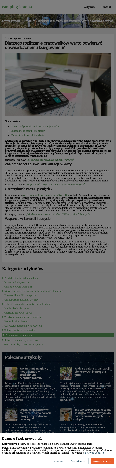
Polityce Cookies (94, 452)
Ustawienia (58, 461)
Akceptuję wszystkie (102, 461)
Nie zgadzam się (78, 461)
